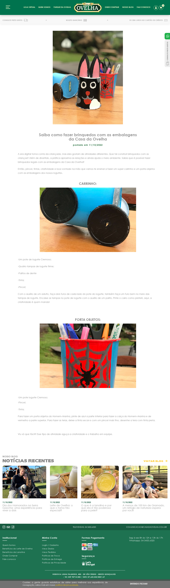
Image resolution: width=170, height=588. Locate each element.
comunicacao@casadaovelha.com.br (146, 527)
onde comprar (112, 7)
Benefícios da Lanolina (14, 552)
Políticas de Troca (51, 555)
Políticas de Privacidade (54, 562)
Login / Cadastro (50, 545)
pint (8, 527)
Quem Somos (9, 545)
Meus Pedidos (49, 552)
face (13, 527)
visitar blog (153, 461)
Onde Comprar (10, 555)
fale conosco (143, 7)
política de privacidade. (67, 585)
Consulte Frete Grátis (167, 53)
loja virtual (29, 7)
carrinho (161, 7)
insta (4, 527)
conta (156, 7)
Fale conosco (9, 559)
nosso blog (128, 7)
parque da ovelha (62, 7)
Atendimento (167, 36)
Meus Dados (48, 548)
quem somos (44, 7)
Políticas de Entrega (52, 559)
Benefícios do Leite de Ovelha (17, 548)
